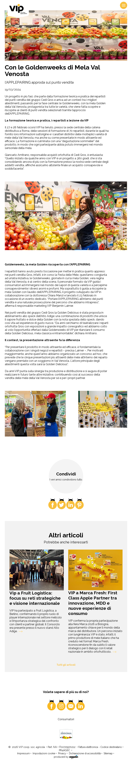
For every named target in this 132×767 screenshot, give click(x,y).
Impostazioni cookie (44, 753)
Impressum (23, 753)
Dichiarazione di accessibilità (85, 753)
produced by (66, 756)
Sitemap (108, 753)
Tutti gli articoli (66, 664)
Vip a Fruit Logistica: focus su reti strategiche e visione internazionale (35, 598)
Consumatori (66, 719)
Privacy (62, 753)
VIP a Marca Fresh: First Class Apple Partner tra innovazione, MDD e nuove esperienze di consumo (92, 603)
